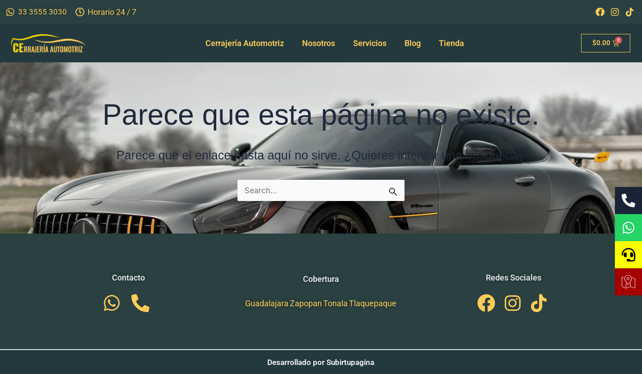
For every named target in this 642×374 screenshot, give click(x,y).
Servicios (369, 43)
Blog (413, 43)
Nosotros (318, 43)
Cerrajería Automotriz (244, 43)
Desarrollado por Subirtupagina (321, 362)
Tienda (451, 43)
